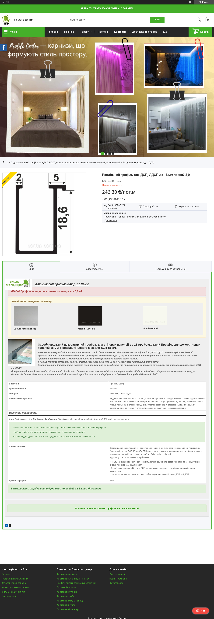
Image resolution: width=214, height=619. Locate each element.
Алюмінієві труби (65, 596)
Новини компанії (118, 578)
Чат (200, 610)
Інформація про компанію (15, 578)
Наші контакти (9, 596)
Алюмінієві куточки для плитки (73, 578)
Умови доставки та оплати (15, 587)
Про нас (69, 31)
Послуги (103, 31)
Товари (84, 31)
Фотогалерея (116, 583)
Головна (53, 31)
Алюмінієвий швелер (68, 609)
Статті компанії (117, 574)
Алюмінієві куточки (67, 592)
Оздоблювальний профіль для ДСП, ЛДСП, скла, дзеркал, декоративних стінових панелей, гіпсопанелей (65, 162)
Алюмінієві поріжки (67, 574)
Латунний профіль (66, 587)
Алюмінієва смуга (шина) (70, 600)
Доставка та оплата (144, 31)
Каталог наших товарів (14, 583)
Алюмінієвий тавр (66, 605)
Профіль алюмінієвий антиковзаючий (76, 583)
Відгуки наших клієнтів (13, 592)
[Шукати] (157, 20)
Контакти (120, 31)
